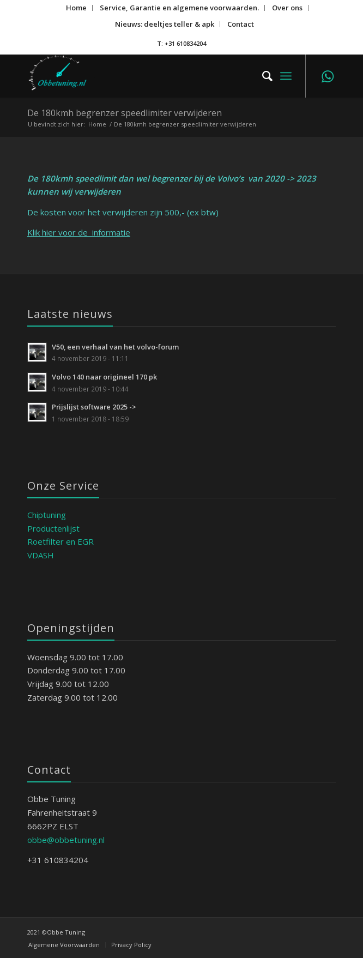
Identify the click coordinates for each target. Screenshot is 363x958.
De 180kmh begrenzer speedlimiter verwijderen (124, 113)
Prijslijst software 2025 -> (94, 407)
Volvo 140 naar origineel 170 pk (104, 377)
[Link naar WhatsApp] (327, 76)
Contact (240, 24)
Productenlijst (53, 528)
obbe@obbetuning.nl (66, 839)
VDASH (40, 555)
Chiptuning (46, 514)
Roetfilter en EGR (60, 541)
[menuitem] (76, 8)
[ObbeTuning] (150, 76)
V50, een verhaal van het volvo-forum (115, 347)
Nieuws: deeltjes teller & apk (164, 24)
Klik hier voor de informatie (78, 232)
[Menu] (286, 76)
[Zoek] (262, 76)
